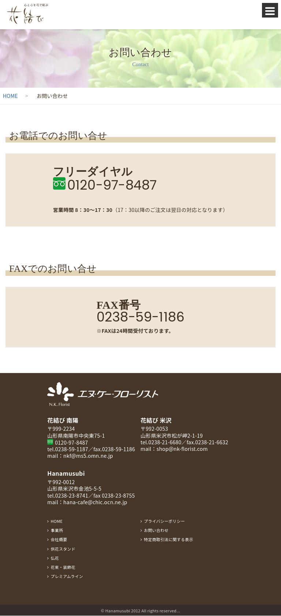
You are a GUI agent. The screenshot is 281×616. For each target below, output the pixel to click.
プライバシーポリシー (164, 521)
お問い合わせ (156, 530)
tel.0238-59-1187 (67, 449)
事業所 (57, 530)
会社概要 (59, 539)
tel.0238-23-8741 (67, 495)
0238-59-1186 (141, 317)
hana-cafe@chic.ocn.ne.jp (95, 502)
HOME (10, 95)
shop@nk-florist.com (182, 448)
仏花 (55, 558)
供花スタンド (63, 549)
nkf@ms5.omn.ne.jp (88, 455)
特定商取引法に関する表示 (168, 539)
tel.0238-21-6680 (160, 442)
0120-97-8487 (112, 184)
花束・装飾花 (63, 567)
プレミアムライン (67, 576)
